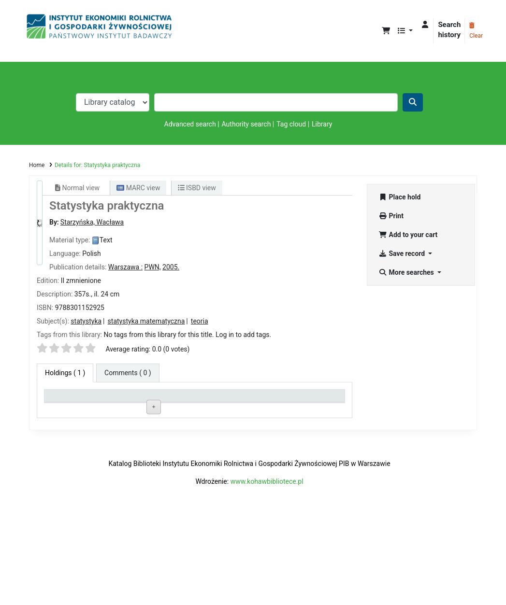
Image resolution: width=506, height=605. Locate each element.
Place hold (400, 197)
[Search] (413, 102)
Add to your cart (408, 235)
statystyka (86, 321)
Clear (476, 31)
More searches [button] (407, 272)
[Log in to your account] (425, 25)
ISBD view (197, 188)
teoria (199, 321)
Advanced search (190, 124)
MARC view (138, 188)
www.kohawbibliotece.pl (267, 567)
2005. (170, 267)
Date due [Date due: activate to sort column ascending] (302, 399)
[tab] (127, 373)
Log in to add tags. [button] (243, 334)
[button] (386, 31)
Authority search (246, 124)
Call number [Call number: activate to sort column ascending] (187, 399)
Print (391, 216)
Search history (449, 29)
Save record (403, 253)
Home (36, 165)
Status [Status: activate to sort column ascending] (239, 399)
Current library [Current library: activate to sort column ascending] (130, 399)
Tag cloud (291, 124)
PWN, (153, 267)
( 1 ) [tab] (65, 373)
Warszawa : (125, 267)
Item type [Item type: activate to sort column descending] (63, 399)
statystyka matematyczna (146, 321)
